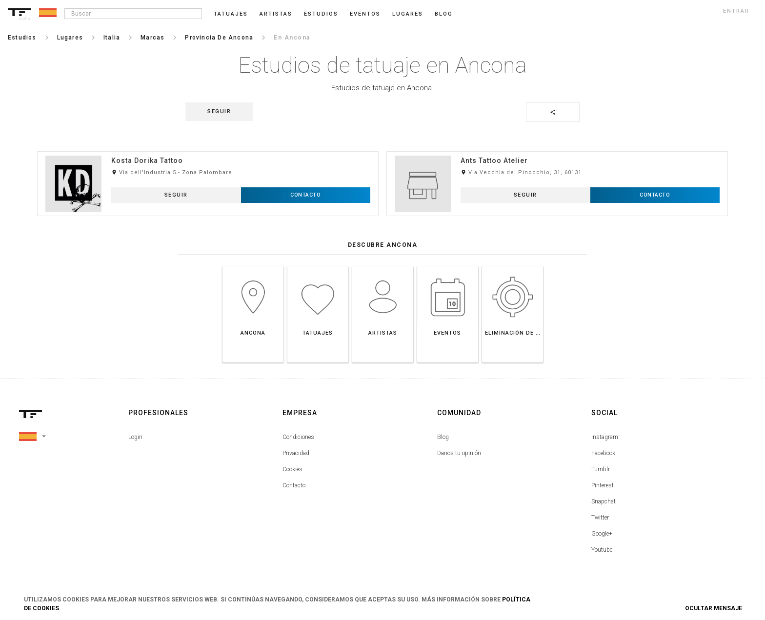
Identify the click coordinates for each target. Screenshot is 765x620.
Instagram (604, 437)
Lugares (407, 14)
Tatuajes (231, 14)
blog (444, 14)
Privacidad (295, 453)
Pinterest (602, 485)
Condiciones (298, 437)
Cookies (292, 469)
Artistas (276, 14)
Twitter (600, 517)
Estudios (321, 14)
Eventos (365, 14)
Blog (443, 437)
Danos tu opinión (459, 453)
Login (135, 437)
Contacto (293, 485)
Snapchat (603, 501)
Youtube (601, 549)
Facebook (603, 453)
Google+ (601, 533)
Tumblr (600, 469)
